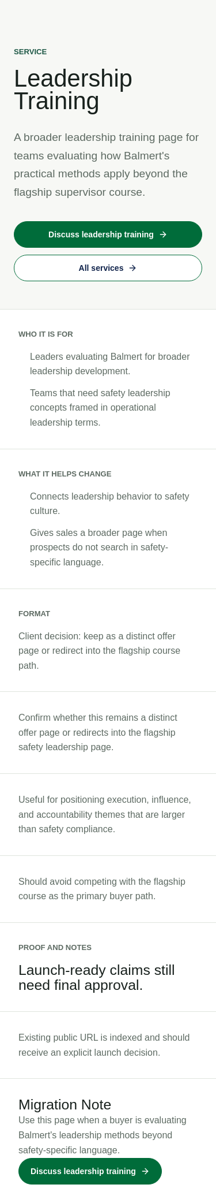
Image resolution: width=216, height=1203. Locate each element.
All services (108, 268)
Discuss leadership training (108, 234)
